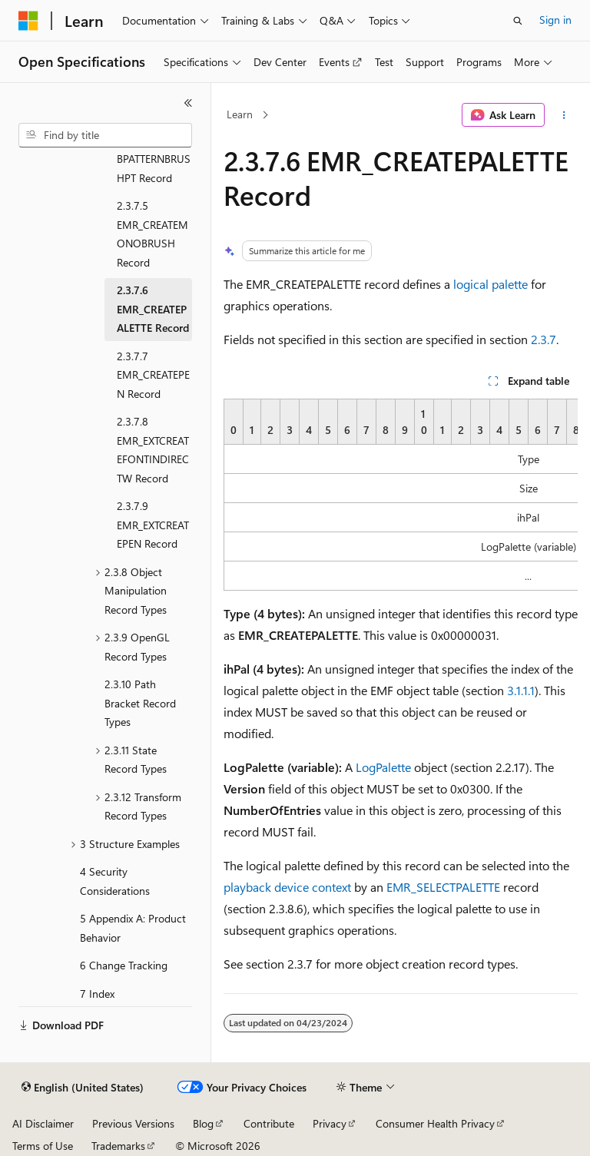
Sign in (555, 19)
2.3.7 (543, 339)
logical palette (490, 284)
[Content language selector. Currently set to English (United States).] (82, 1087)
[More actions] (564, 115)
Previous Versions (133, 1123)
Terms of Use (42, 1145)
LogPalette (383, 767)
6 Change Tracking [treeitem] (123, 965)
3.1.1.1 (521, 690)
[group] (401, 495)
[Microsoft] (28, 21)
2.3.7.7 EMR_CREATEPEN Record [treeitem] (153, 375)
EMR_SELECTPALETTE (443, 887)
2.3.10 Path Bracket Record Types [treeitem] (140, 703)
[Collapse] (188, 103)
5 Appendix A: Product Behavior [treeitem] (133, 928)
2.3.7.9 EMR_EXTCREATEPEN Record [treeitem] (153, 525)
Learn (240, 114)
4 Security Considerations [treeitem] (115, 881)
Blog (203, 1123)
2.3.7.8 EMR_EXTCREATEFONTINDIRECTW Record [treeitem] (153, 449)
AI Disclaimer (43, 1123)
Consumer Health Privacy (435, 1123)
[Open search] (517, 21)
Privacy (329, 1123)
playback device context (287, 887)
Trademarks (118, 1145)
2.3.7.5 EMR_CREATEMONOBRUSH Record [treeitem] (152, 234)
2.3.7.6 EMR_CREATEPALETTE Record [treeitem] (153, 309)
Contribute (269, 1123)
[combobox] (105, 135)
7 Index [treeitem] (97, 993)
